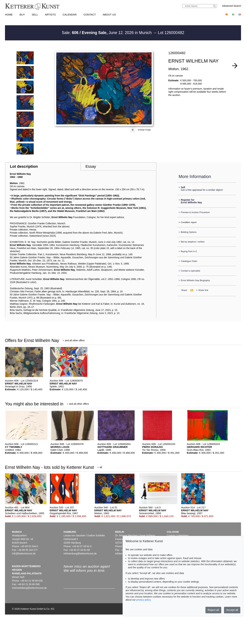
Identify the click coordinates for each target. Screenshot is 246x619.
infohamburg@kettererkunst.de (80, 553)
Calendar (70, 14)
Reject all (213, 610)
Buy (22, 14)
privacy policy (143, 599)
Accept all (232, 610)
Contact (90, 14)
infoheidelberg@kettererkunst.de (29, 588)
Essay (90, 166)
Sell (35, 14)
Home (9, 14)
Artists (50, 14)
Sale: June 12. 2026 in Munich (107, 32)
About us (109, 14)
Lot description (24, 166)
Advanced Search (231, 5)
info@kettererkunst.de (24, 553)
